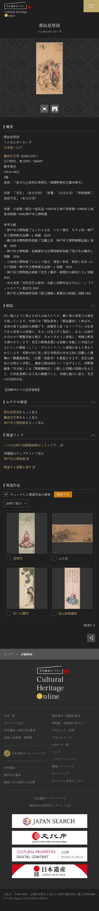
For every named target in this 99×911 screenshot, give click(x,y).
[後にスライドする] (89, 625)
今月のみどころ (62, 737)
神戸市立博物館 (14, 422)
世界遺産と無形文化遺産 (19, 730)
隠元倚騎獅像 (68, 613)
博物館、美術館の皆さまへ (69, 723)
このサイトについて (65, 759)
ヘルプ (56, 752)
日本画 (8, 147)
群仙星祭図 (11, 412)
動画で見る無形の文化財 (19, 782)
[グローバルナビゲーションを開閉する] (91, 6)
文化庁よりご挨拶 (63, 730)
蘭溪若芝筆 (11, 156)
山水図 (63, 558)
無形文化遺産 (12, 775)
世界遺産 (9, 768)
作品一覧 (9, 716)
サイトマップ (60, 773)
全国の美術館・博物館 (18, 737)
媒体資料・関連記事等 (66, 716)
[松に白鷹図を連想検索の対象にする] (8, 613)
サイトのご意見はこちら (67, 781)
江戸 (19, 147)
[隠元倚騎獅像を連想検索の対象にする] (54, 613)
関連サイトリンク (63, 766)
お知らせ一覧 (60, 744)
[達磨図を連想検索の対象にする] (8, 558)
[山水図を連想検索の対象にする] (54, 558)
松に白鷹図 (21, 613)
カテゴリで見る (14, 723)
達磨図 (17, 558)
